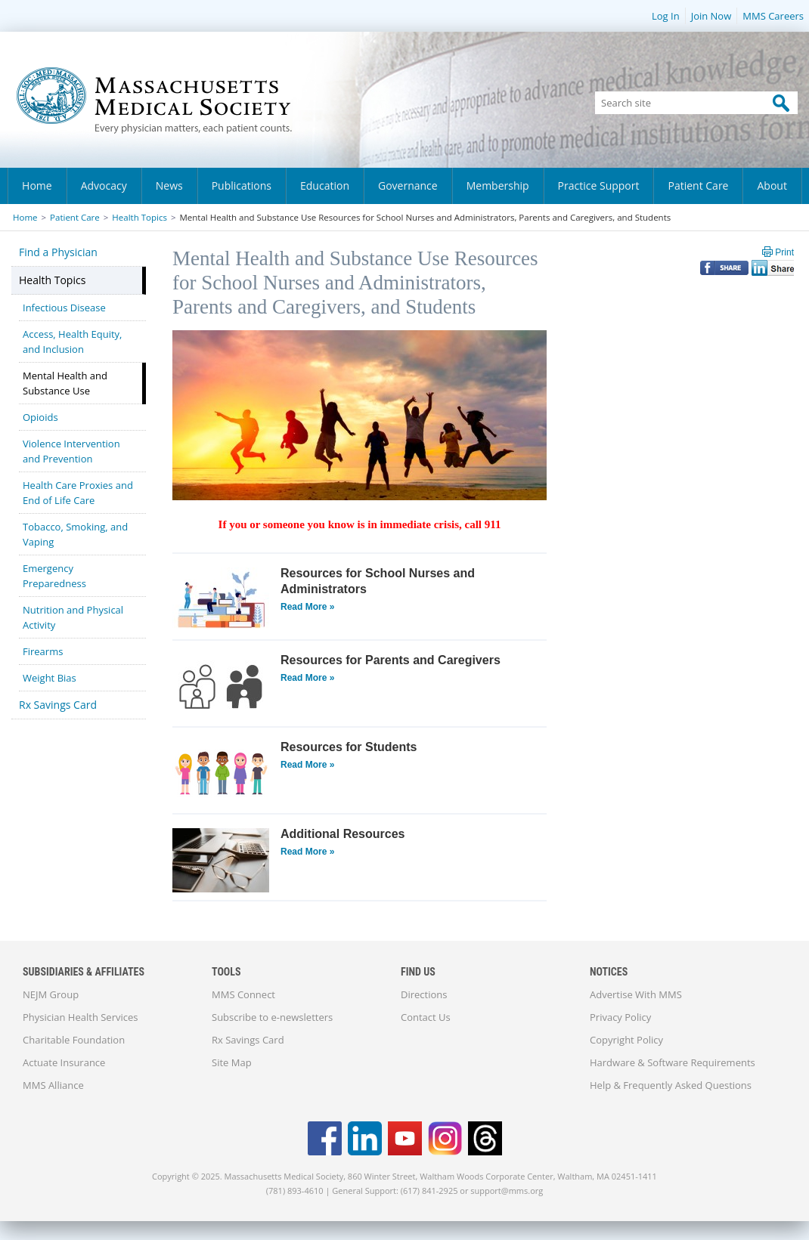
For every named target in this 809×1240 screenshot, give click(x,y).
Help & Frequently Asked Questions (671, 1085)
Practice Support (599, 185)
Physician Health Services (80, 1017)
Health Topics (139, 217)
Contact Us (426, 1017)
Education (324, 185)
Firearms (43, 651)
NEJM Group (51, 994)
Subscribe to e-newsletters (272, 1017)
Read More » (307, 606)
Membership (497, 185)
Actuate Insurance (64, 1062)
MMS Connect (243, 994)
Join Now (711, 16)
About (771, 185)
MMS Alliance (53, 1085)
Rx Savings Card (58, 704)
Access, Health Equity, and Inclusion (72, 341)
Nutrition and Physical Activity (73, 617)
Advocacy (104, 185)
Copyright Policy (626, 1040)
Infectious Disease (64, 307)
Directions (424, 994)
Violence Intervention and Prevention (71, 451)
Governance (408, 185)
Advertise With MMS (636, 994)
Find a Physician (58, 252)
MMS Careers (773, 16)
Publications (241, 185)
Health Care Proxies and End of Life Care (78, 492)
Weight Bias (49, 678)
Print (784, 252)
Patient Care (698, 185)
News (169, 185)
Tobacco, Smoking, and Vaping (75, 534)
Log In (666, 16)
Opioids (40, 417)
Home (37, 185)
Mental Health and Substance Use (65, 383)
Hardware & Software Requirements (672, 1062)
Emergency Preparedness (54, 575)
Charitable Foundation (74, 1040)
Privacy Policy (620, 1017)
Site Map (232, 1062)
